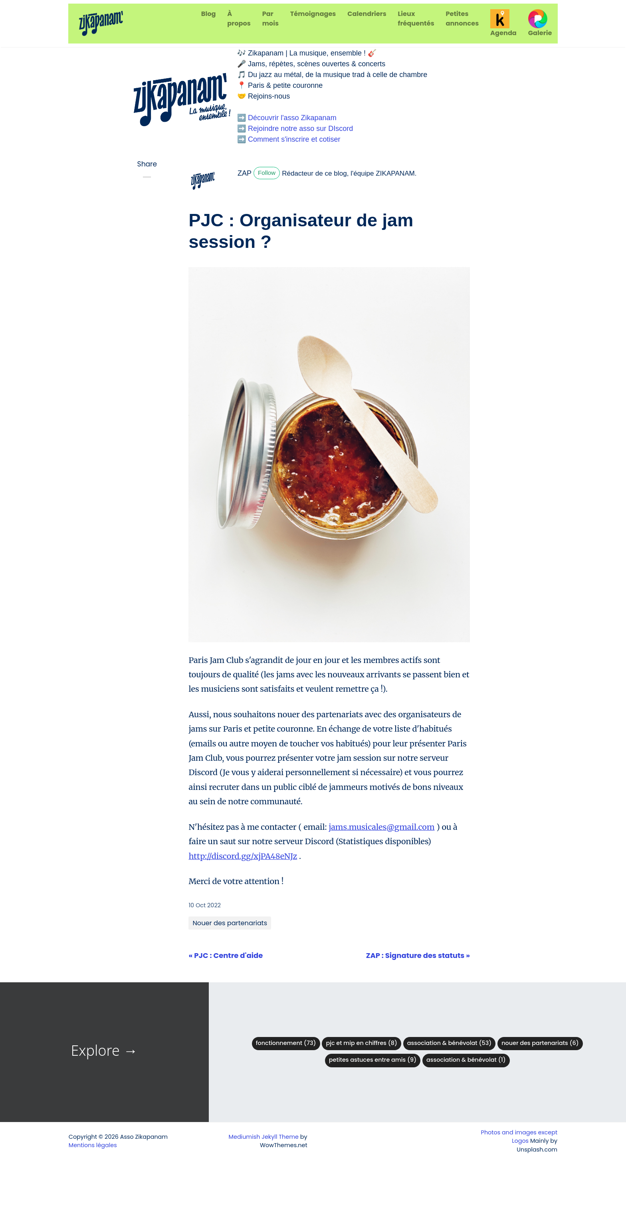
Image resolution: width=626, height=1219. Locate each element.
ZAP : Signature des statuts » (418, 955)
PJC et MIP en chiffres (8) (361, 1043)
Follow (266, 172)
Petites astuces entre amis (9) (372, 1060)
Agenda (503, 23)
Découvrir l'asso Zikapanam (292, 118)
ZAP (245, 173)
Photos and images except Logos (519, 1136)
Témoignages (313, 13)
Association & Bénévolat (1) (466, 1060)
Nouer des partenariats (229, 923)
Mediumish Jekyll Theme (264, 1137)
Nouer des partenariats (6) (540, 1043)
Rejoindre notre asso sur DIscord (300, 129)
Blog (208, 13)
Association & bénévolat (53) (449, 1043)
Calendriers (366, 13)
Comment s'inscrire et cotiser (294, 139)
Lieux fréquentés (416, 18)
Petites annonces (462, 18)
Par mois (270, 18)
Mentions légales (93, 1145)
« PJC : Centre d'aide (225, 955)
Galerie (540, 23)
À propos (239, 18)
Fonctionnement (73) (286, 1043)
